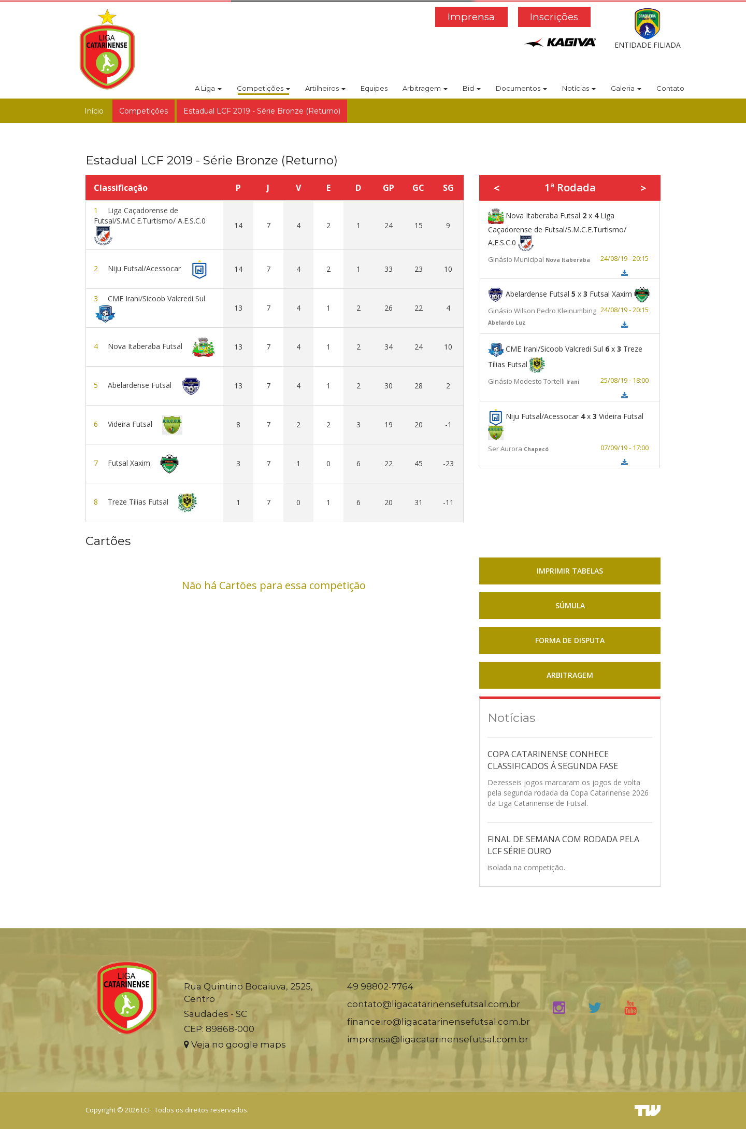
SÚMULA (570, 605)
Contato (670, 88)
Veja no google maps (235, 1044)
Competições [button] (263, 88)
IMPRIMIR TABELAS (570, 571)
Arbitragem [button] (425, 88)
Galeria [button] (626, 88)
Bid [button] (472, 88)
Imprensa (471, 17)
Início (94, 111)
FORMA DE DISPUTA (570, 640)
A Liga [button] (208, 88)
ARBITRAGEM (570, 675)
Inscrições (554, 17)
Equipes (374, 88)
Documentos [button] (521, 88)
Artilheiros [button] (325, 88)
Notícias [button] (579, 88)
